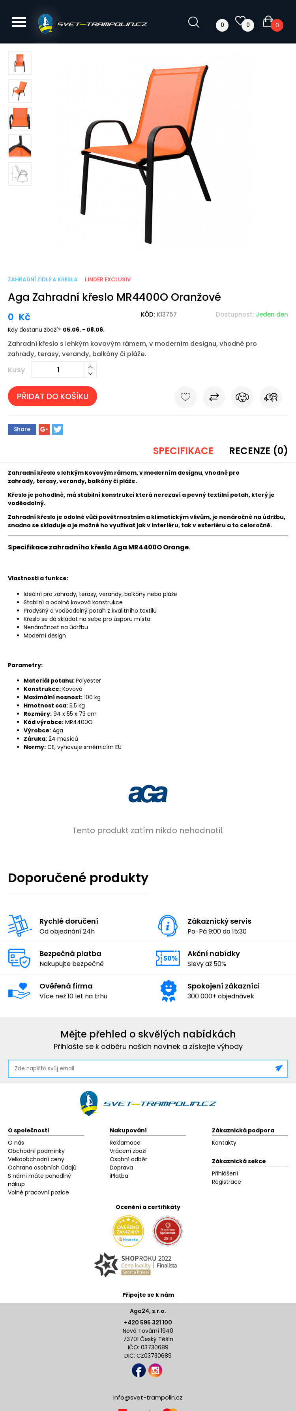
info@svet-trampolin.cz (148, 1397)
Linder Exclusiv (108, 279)
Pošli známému (271, 398)
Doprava (121, 1167)
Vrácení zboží (128, 1151)
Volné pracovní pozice (38, 1192)
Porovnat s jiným (214, 398)
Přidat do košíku (52, 396)
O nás (16, 1143)
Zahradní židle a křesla (43, 279)
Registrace (226, 1182)
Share (22, 429)
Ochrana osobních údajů (42, 1167)
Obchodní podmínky (36, 1151)
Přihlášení (225, 1173)
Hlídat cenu (242, 398)
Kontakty (224, 1143)
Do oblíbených (185, 398)
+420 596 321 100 (148, 1322)
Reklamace (125, 1143)
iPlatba (119, 1176)
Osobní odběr (128, 1159)
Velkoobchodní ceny (36, 1159)
